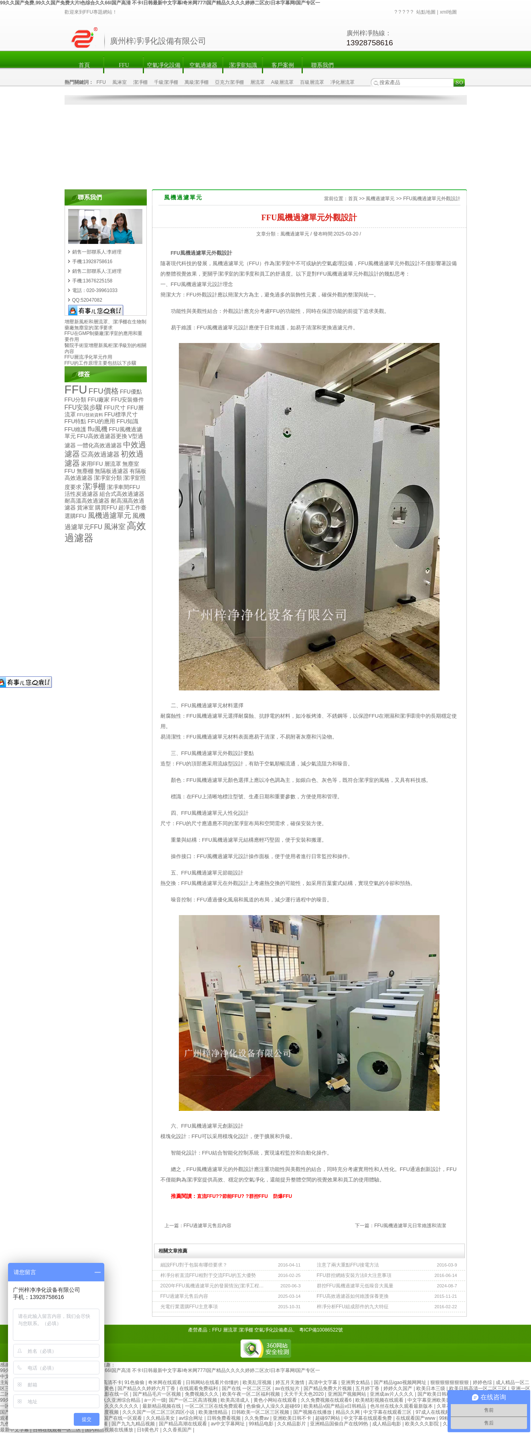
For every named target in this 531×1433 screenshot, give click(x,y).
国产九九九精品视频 (133, 1424)
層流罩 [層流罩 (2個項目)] (112, 464)
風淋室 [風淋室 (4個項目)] (115, 527)
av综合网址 (192, 1418)
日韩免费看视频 (224, 1418)
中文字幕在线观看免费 (368, 1418)
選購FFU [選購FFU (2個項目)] (76, 516)
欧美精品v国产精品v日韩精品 (335, 1406)
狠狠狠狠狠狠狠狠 (450, 1382)
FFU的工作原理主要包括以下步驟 (100, 363)
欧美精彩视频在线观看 (380, 1400)
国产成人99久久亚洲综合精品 (109, 1400)
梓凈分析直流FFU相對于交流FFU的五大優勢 (208, 1275)
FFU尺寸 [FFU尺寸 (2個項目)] (115, 408)
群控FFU (258, 1196)
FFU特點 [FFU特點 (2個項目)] (76, 421)
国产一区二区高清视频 (193, 1400)
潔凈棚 (140, 82)
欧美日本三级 (431, 1388)
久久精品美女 (161, 1418)
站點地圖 (426, 12)
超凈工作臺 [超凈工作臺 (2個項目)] (132, 508)
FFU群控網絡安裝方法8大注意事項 (354, 1275)
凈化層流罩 (342, 82)
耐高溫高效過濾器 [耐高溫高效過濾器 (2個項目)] (87, 501)
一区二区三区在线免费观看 (214, 1406)
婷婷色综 (483, 1382)
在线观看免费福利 (199, 1388)
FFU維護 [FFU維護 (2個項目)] (76, 429)
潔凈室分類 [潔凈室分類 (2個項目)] (108, 478)
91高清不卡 (109, 1382)
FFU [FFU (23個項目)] (76, 389)
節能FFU (231, 1196)
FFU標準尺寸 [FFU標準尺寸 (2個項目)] (121, 415)
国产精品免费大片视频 (328, 1388)
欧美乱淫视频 (258, 1382)
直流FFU (206, 1196)
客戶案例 (283, 65)
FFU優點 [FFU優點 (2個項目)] (131, 392)
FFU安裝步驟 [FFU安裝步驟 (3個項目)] (84, 407)
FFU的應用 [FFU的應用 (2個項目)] (102, 421)
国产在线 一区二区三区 (247, 1388)
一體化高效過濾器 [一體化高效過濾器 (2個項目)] (99, 445)
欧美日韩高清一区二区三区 (478, 1388)
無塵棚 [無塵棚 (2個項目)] (85, 471)
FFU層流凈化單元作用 (88, 357)
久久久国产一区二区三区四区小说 (159, 1412)
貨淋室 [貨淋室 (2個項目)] (85, 508)
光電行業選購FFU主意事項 (189, 1306)
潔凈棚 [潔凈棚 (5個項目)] (94, 486)
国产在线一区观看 (123, 1418)
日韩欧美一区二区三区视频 (260, 1412)
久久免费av (257, 1418)
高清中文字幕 (323, 1382)
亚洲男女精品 (356, 1382)
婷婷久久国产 (398, 1388)
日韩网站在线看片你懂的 (213, 1382)
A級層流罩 (282, 82)
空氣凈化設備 (163, 65)
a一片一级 (155, 1400)
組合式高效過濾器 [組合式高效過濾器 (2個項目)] (121, 494)
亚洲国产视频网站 (347, 1394)
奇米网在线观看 (165, 1382)
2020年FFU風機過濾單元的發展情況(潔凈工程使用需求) (212, 1286)
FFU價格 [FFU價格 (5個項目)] (104, 391)
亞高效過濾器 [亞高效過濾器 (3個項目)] (100, 454)
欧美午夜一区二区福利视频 (251, 1394)
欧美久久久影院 (422, 1424)
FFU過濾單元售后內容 (207, 1225)
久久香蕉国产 (178, 1430)
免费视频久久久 (202, 1394)
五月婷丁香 (368, 1388)
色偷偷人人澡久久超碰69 (273, 1406)
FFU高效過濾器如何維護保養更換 (353, 1296)
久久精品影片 (292, 1424)
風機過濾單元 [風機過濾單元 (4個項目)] (109, 515)
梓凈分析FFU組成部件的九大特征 (353, 1306)
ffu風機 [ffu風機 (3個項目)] (97, 429)
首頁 (84, 65)
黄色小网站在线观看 (275, 1400)
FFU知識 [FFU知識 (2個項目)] (128, 421)
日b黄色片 (148, 1430)
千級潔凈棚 (166, 82)
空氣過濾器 (203, 65)
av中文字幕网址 (228, 1424)
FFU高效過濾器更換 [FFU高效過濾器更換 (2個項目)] (102, 436)
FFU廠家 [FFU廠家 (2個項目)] (99, 400)
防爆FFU (282, 1196)
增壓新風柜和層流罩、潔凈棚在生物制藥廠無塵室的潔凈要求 (105, 325)
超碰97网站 (328, 1418)
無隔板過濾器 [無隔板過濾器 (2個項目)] (111, 471)
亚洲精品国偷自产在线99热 (340, 1424)
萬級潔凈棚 (196, 82)
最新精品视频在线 (162, 1406)
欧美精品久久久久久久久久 (110, 1406)
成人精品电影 (387, 1424)
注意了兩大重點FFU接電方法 (348, 1265)
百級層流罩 (312, 82)
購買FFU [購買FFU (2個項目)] (106, 508)
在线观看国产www (416, 1418)
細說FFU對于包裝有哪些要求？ (193, 1265)
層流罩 (257, 82)
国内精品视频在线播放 (109, 1430)
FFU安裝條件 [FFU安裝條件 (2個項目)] (127, 400)
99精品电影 (262, 1424)
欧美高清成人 (236, 1400)
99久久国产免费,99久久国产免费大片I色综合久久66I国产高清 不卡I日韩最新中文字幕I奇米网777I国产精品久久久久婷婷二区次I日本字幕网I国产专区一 (160, 3)
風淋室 (119, 82)
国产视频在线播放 (313, 1412)
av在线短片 (288, 1388)
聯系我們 (322, 65)
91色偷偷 (135, 1382)
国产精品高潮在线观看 (183, 1424)
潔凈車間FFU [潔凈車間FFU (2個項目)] (123, 487)
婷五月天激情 (291, 1382)
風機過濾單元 (380, 198)
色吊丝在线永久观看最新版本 (402, 1406)
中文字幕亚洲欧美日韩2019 (437, 1400)
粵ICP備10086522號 (321, 1330)
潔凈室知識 (243, 65)
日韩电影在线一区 (110, 1394)
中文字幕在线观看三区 (388, 1412)
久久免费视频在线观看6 (327, 1400)
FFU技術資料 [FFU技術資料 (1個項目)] (90, 414)
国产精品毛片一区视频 (157, 1394)
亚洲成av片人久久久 (392, 1394)
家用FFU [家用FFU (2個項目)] (92, 464)
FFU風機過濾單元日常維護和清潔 (410, 1225)
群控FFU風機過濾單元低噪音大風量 (355, 1286)
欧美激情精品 (214, 1412)
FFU (124, 65)
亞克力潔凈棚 (229, 82)
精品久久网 (348, 1412)
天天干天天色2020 (304, 1394)
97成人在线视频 (433, 1412)
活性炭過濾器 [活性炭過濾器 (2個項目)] (81, 494)
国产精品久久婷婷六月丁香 (147, 1388)
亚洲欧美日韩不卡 (292, 1418)
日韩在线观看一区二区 (57, 1430)
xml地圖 (448, 12)
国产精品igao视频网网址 (401, 1382)
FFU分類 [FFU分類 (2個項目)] (76, 400)
